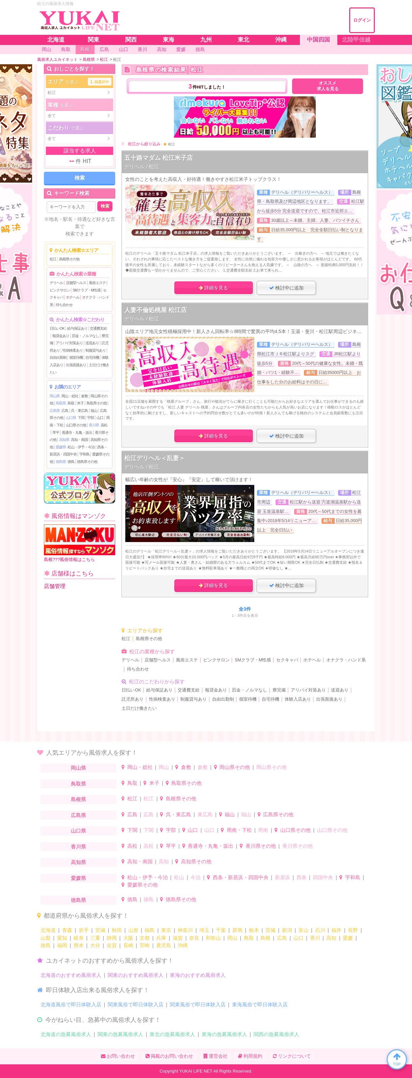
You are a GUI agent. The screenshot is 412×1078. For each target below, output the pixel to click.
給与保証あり (77, 328)
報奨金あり (60, 336)
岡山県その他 (235, 767)
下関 (81, 418)
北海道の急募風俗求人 (66, 1034)
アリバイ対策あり (69, 343)
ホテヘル (72, 297)
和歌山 (213, 938)
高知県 (64, 440)
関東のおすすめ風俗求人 (135, 975)
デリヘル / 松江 (141, 166)
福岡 (62, 945)
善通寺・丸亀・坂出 (77, 432)
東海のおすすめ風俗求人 (198, 975)
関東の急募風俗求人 (120, 1034)
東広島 (205, 814)
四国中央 (323, 877)
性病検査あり (72, 350)
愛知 (62, 938)
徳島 (71, 462)
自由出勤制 (58, 357)
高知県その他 (196, 861)
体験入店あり (298, 699)
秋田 (117, 930)
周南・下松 (239, 830)
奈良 (194, 938)
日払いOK (57, 328)
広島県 (55, 410)
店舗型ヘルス (76, 283)
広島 (64, 410)
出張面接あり (76, 365)
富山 (304, 930)
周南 (263, 830)
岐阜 (79, 938)
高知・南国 (79, 440)
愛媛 (348, 938)
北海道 (48, 930)
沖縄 (183, 945)
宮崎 (144, 945)
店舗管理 (55, 586)
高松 (104, 425)
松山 (179, 877)
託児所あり (133, 699)
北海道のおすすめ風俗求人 (71, 975)
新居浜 (282, 877)
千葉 (221, 930)
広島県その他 (278, 814)
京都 (144, 938)
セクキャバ (287, 660)
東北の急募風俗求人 (172, 1034)
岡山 (164, 767)
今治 (195, 877)
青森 (67, 930)
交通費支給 (98, 328)
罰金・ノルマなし (85, 336)
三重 (95, 938)
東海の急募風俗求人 (224, 1034)
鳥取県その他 (96, 403)
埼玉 (204, 930)
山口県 (71, 418)
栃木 (254, 930)
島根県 (78, 799)
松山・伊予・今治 (81, 447)
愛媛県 (61, 447)
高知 (164, 861)
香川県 (94, 425)
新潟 (287, 930)
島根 (265, 938)
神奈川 (185, 930)
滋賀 (178, 938)
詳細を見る (213, 287)
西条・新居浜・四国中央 (240, 877)
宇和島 (84, 454)
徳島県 (61, 462)
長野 (353, 930)
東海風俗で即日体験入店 (260, 1004)
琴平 (55, 432)
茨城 (270, 930)
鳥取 (71, 403)
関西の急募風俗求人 (276, 1034)
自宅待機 (92, 357)
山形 (133, 930)
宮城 (100, 930)
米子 (80, 403)
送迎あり (92, 343)
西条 (302, 877)
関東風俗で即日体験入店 (135, 1004)
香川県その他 (261, 845)
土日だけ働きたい (139, 708)
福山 (94, 410)
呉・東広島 (79, 410)
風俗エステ (97, 283)
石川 (320, 930)
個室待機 (76, 357)
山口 (100, 418)
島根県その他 (69, 259)
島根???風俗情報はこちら (79, 543)
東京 (166, 930)
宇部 (90, 418)
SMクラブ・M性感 (86, 290)
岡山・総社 (69, 396)
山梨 (46, 938)
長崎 (128, 945)
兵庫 (161, 938)
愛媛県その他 (142, 884)
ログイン (362, 20)
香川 (315, 938)
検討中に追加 (286, 287)
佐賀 (112, 945)
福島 (150, 930)
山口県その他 (76, 425)
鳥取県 (61, 403)
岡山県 (55, 396)
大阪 (128, 938)
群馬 (237, 930)
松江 (53, 259)
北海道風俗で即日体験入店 (71, 1004)
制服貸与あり (95, 350)
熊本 (79, 945)
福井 (336, 930)
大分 (95, 945)
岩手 (84, 930)
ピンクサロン (60, 290)
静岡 (112, 938)
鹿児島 (163, 945)
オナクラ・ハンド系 (346, 660)
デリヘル (56, 283)
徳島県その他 (87, 462)
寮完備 (279, 690)
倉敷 (84, 396)
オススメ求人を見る (328, 86)
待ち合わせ (64, 305)
